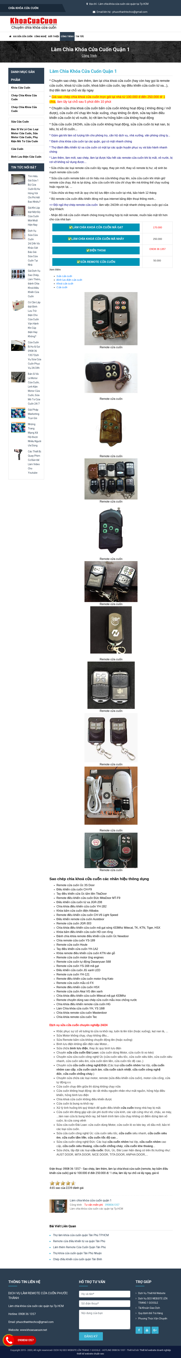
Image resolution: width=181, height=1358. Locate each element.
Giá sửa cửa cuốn (23, 36)
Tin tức (79, 36)
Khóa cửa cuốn (20, 87)
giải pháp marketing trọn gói (33, 414)
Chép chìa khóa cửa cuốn (24, 97)
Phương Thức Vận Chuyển (152, 1318)
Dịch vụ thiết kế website (151, 1293)
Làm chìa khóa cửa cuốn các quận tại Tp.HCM (123, 3)
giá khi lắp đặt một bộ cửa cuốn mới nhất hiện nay (34, 216)
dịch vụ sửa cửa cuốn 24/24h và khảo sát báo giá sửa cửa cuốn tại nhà (34, 247)
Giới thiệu (53, 36)
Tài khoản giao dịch (149, 1307)
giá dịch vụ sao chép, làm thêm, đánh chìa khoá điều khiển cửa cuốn (34, 283)
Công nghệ (40, 36)
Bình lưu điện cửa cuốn (26, 156)
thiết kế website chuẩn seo (90, 1353)
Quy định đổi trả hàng (150, 1313)
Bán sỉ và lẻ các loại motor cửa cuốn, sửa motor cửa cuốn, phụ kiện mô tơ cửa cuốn (24, 135)
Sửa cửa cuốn (20, 121)
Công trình (67, 36)
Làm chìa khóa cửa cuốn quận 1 (83, 71)
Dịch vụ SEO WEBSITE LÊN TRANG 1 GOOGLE (152, 1300)
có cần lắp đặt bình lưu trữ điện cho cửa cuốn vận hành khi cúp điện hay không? (34, 319)
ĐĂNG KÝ (91, 1336)
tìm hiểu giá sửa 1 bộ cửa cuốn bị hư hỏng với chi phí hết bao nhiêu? (34, 189)
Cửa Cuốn (17, 149)
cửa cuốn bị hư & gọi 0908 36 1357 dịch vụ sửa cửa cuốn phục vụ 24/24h (34, 355)
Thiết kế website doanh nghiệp (155, 1350)
